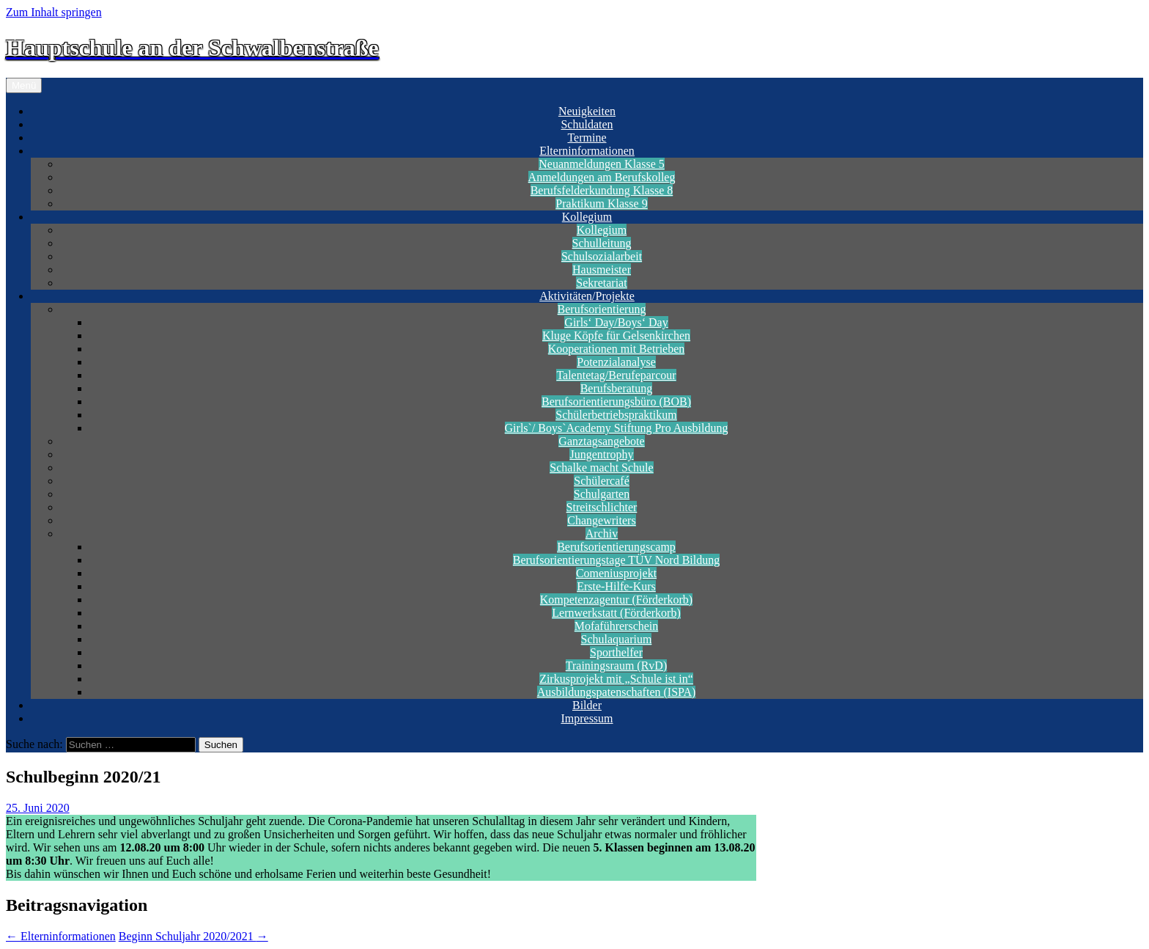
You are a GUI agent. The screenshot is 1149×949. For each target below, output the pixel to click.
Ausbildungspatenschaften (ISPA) (616, 692)
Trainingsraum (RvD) (617, 665)
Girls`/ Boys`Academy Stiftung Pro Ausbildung (616, 428)
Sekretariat (601, 282)
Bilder (587, 705)
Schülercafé (601, 481)
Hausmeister (601, 269)
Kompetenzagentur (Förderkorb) (616, 599)
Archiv (601, 533)
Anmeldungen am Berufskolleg (602, 177)
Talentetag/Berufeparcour (616, 375)
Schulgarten (601, 494)
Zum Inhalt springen (54, 12)
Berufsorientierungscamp (616, 547)
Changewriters (601, 520)
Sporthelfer (616, 652)
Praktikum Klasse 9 (601, 203)
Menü (24, 85)
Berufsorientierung (602, 309)
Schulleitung (602, 243)
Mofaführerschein (616, 626)
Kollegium (587, 216)
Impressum (587, 718)
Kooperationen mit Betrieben (616, 348)
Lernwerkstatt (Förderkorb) (616, 613)
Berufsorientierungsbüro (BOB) (616, 401)
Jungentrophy (601, 454)
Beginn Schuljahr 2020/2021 (193, 936)
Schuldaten (587, 124)
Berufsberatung (616, 388)
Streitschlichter (602, 507)
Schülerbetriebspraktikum (615, 414)
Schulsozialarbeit (601, 256)
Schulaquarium (616, 639)
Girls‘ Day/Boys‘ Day (616, 322)
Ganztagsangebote (601, 441)
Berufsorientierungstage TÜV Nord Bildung (616, 560)
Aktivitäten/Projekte (587, 296)
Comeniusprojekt (616, 573)
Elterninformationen (587, 150)
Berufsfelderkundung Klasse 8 (602, 190)
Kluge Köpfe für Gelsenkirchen (616, 335)
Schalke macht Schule (601, 467)
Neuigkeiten (587, 111)
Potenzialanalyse (616, 362)
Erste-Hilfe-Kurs (616, 586)
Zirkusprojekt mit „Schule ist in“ (616, 679)
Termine (586, 137)
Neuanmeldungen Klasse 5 (602, 164)
